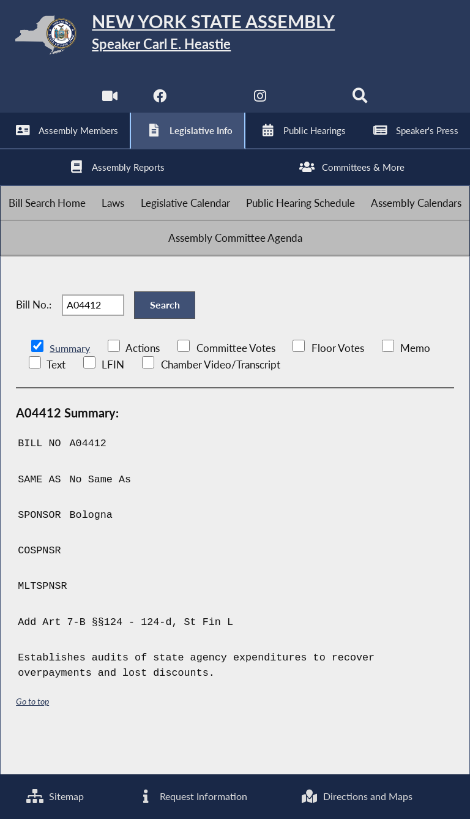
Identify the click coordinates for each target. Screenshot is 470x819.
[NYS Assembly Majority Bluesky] (311, 104)
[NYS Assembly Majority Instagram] (260, 104)
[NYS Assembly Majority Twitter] (209, 104)
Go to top (32, 735)
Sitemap (54, 796)
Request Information (191, 796)
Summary (71, 382)
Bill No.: (33, 333)
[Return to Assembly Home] (235, 37)
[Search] (361, 104)
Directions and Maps (356, 796)
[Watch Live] (108, 104)
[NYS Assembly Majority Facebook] (159, 104)
